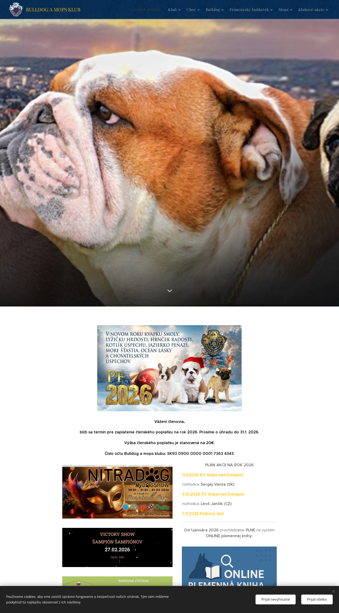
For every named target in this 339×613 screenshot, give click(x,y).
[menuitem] (154, 9)
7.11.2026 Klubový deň (203, 513)
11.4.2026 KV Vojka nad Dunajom (213, 474)
